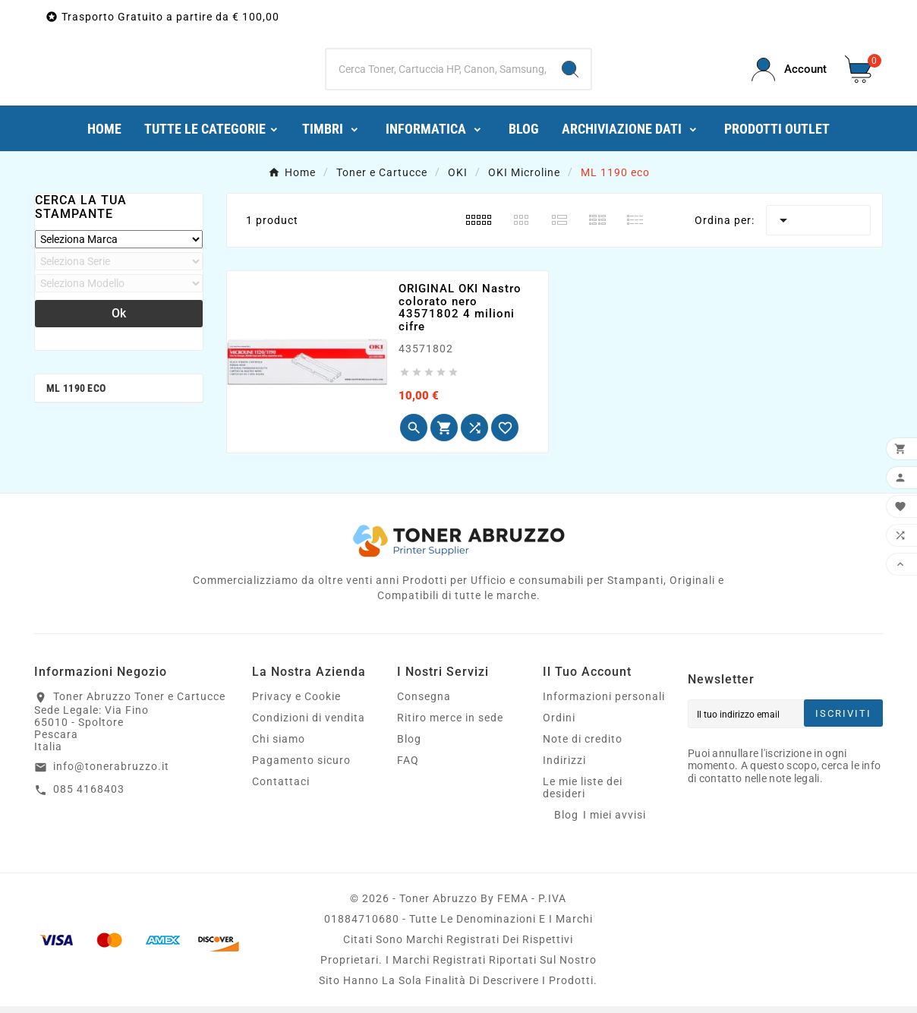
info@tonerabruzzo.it (111, 773)
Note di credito (582, 746)
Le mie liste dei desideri (582, 794)
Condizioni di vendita (308, 724)
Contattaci (281, 788)
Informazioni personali (604, 703)
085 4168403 (88, 796)
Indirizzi (564, 767)
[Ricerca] (438, 73)
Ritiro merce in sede (450, 724)
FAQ (408, 767)
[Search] (570, 73)
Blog (409, 746)
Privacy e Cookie (296, 703)
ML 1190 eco (76, 395)
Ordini (559, 724)
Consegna (424, 703)
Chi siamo (278, 746)
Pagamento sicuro (301, 767)
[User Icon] (789, 73)
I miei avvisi (614, 822)
